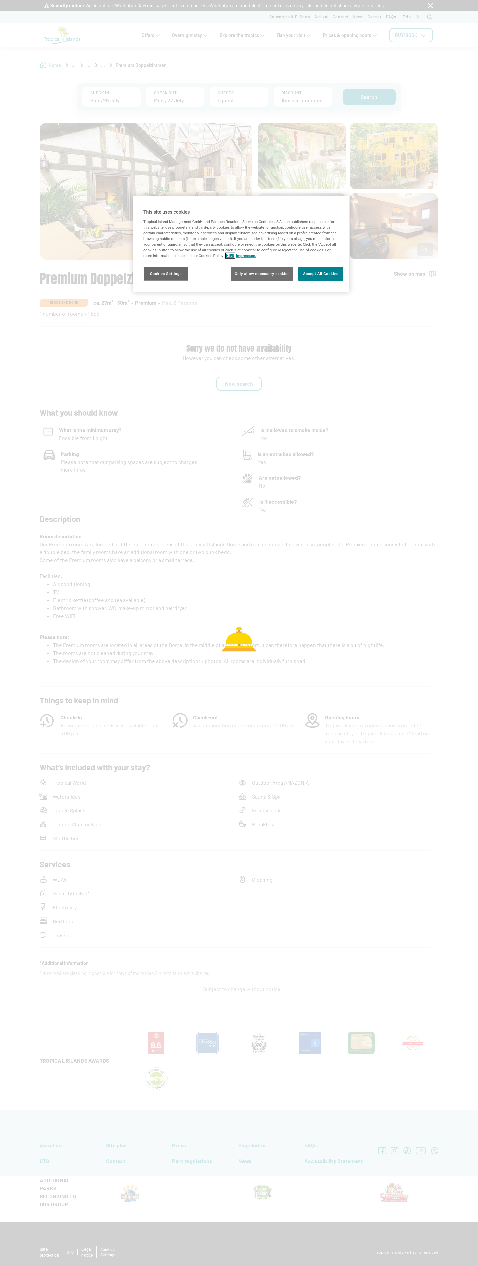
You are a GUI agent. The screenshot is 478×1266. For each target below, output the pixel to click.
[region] (241, 244)
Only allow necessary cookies (262, 273)
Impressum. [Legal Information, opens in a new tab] (246, 255)
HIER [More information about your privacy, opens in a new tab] (230, 255)
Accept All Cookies (320, 273)
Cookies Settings (166, 273)
